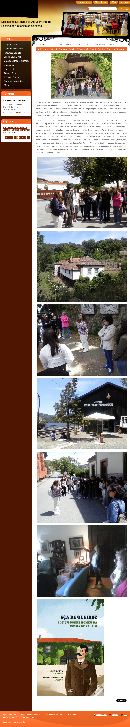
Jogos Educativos (12, 57)
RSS (125, 715)
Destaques (9, 65)
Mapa (6, 85)
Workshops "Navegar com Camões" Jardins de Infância (16, 129)
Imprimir (115, 715)
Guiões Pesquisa (12, 73)
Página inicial (10, 45)
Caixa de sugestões (13, 81)
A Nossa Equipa (11, 77)
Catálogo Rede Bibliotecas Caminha (17, 61)
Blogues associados (13, 49)
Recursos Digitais (12, 53)
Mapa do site (101, 715)
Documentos (10, 69)
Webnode (21, 722)
